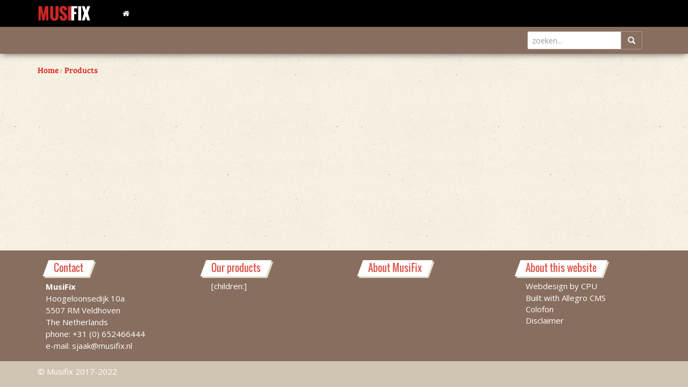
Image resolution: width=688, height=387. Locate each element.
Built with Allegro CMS (566, 297)
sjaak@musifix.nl (102, 345)
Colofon (540, 309)
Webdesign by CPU (561, 286)
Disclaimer (545, 320)
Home (48, 69)
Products (81, 69)
